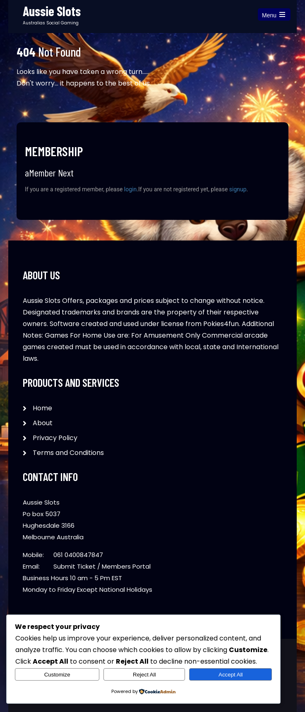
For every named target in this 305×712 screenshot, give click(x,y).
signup (238, 189)
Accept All (231, 675)
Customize (57, 675)
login (130, 189)
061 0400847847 (78, 554)
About (43, 423)
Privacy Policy (55, 438)
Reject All (144, 675)
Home (42, 408)
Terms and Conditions (68, 452)
